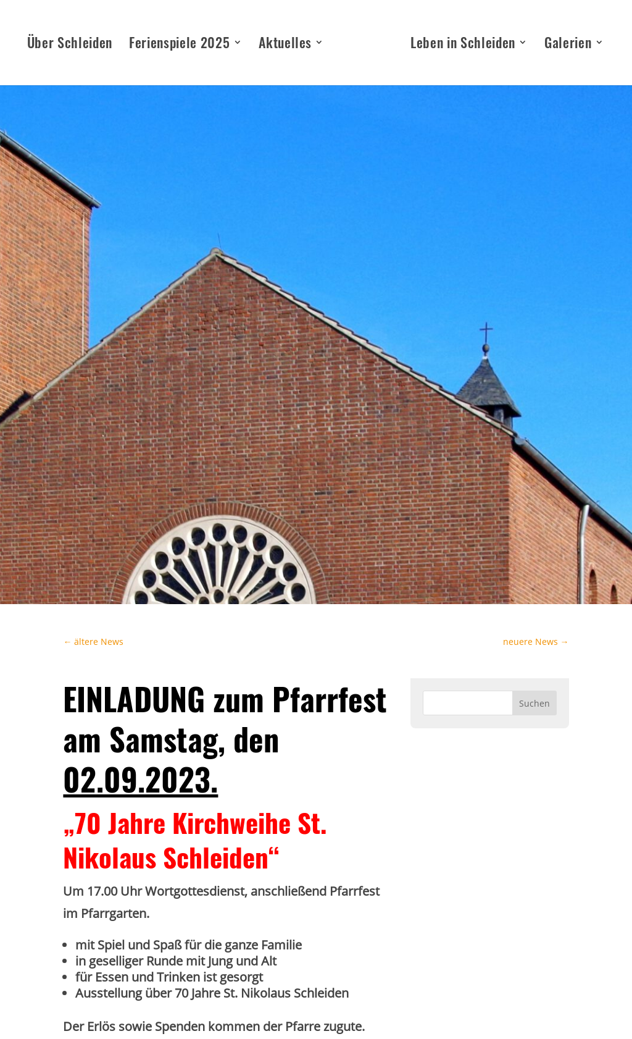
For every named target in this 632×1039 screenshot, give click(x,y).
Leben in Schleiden (462, 45)
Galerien (567, 45)
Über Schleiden (69, 45)
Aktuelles (285, 45)
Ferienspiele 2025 (179, 45)
